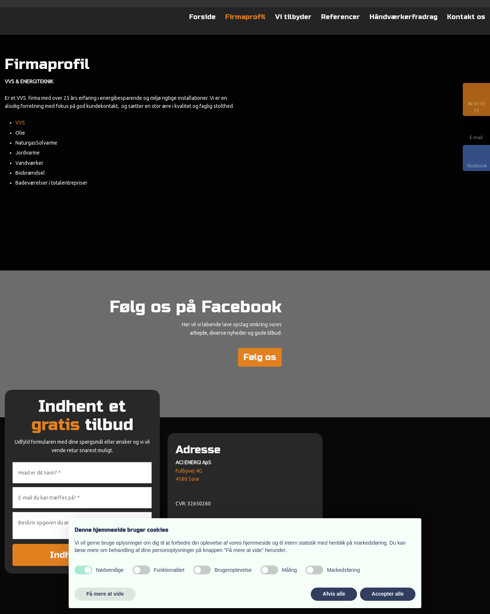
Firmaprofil (245, 17)
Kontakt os (466, 17)
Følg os (260, 357)
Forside (202, 17)
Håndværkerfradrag (403, 17)
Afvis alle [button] (334, 594)
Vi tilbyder (293, 17)
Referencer (340, 17)
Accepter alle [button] (388, 594)
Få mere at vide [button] (105, 594)
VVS (20, 123)
